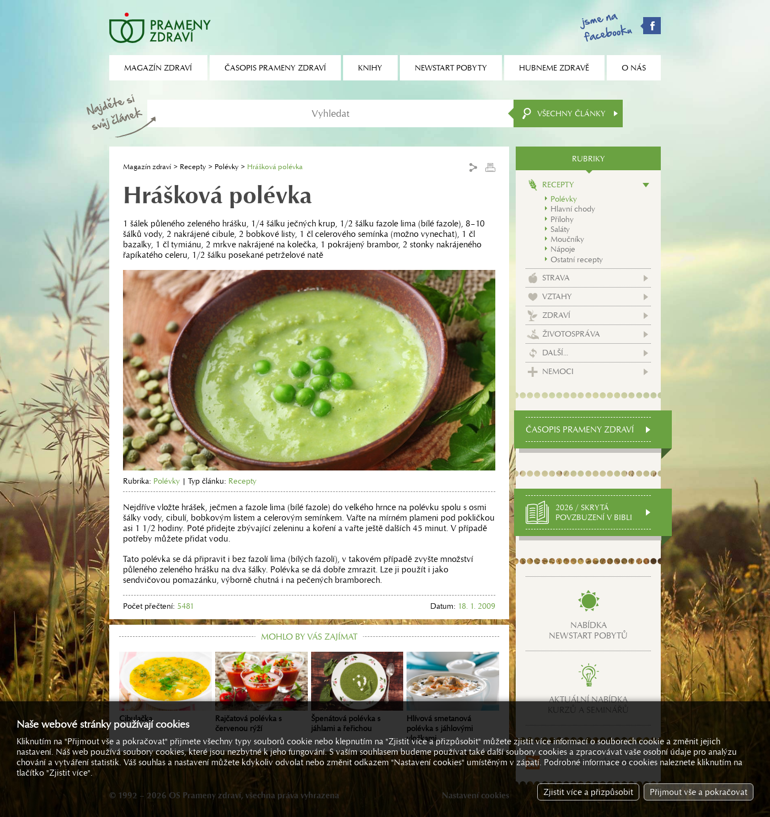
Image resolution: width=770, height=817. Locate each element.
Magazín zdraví (147, 166)
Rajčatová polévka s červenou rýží (261, 692)
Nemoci (558, 371)
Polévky (226, 166)
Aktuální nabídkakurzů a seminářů (588, 704)
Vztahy (557, 296)
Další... (555, 353)
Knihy (370, 68)
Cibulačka (165, 687)
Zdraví (556, 315)
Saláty (560, 229)
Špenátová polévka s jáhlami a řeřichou (357, 692)
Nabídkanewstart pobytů (588, 630)
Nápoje (562, 249)
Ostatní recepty (576, 259)
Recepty (193, 166)
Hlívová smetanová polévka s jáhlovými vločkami (453, 697)
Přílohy (562, 219)
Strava (556, 278)
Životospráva (571, 334)
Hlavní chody (572, 209)
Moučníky (567, 239)
